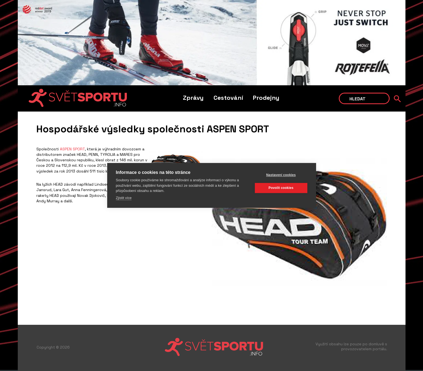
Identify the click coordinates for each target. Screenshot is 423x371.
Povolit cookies (281, 188)
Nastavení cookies (281, 175)
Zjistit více (124, 197)
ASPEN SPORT (72, 149)
